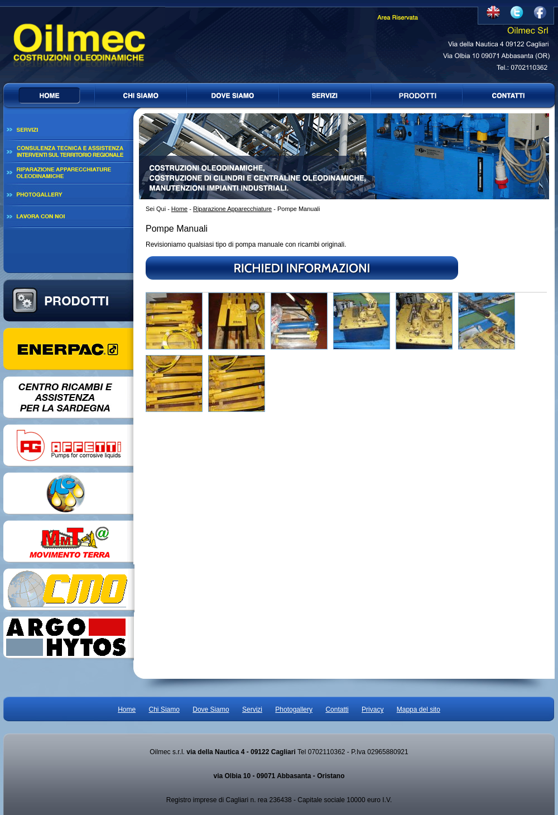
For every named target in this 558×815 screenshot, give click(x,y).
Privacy (372, 709)
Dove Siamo (211, 709)
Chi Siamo (164, 709)
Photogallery (293, 709)
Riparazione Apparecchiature (232, 208)
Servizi (252, 709)
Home (179, 208)
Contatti (336, 709)
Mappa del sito (418, 709)
